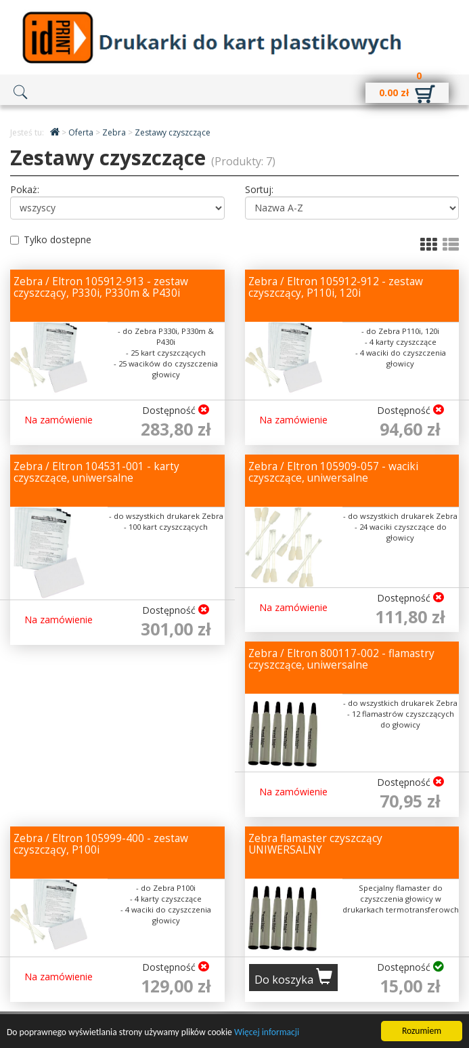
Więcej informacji (266, 1033)
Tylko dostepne (50, 239)
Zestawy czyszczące (172, 132)
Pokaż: (24, 189)
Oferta (81, 132)
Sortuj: (259, 189)
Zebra (115, 132)
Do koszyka (293, 977)
